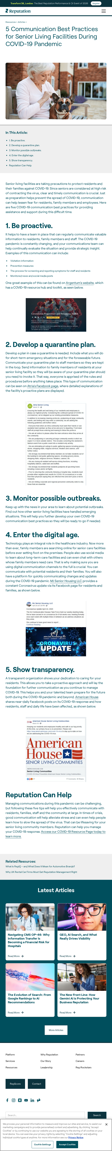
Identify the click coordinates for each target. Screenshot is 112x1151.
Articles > (22, 22)
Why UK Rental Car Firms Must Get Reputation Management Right (41, 872)
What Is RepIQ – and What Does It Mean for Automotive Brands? (40, 866)
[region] (56, 1135)
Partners (80, 1054)
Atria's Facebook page (42, 386)
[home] (18, 11)
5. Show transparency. (21, 160)
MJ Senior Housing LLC (66, 581)
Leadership (47, 1067)
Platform (10, 1054)
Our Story (46, 1060)
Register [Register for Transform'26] (96, 3)
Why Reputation (49, 1054)
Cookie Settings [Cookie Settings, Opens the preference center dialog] (42, 1144)
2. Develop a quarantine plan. (24, 145)
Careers (80, 1060)
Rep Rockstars (83, 1067)
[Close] (106, 1124)
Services (10, 1060)
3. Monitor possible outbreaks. (25, 150)
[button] (102, 11)
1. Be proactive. (17, 140)
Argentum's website (80, 283)
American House (86, 697)
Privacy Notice (75, 1137)
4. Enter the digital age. (21, 155)
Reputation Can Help (20, 165)
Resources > (11, 22)
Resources (11, 1067)
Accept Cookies (67, 1144)
